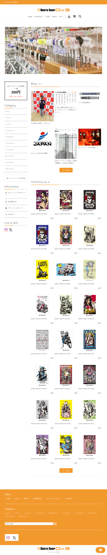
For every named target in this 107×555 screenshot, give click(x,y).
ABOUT (54, 16)
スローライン (9, 169)
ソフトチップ (9, 130)
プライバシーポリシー (53, 498)
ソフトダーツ (9, 143)
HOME (30, 16)
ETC (61, 16)
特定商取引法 (37, 498)
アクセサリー (9, 137)
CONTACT (68, 498)
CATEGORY (39, 16)
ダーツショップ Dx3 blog (16, 178)
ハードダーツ (9, 150)
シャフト (8, 124)
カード (7, 111)
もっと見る (66, 170)
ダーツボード (9, 162)
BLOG (48, 16)
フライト (8, 118)
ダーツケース (9, 156)
